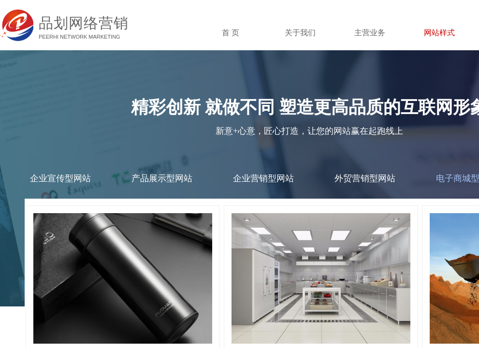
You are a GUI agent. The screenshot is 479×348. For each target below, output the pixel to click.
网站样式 (439, 33)
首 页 (230, 33)
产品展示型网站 (161, 178)
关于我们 (300, 33)
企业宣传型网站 (60, 178)
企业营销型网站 (263, 178)
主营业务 (369, 33)
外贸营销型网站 (364, 178)
